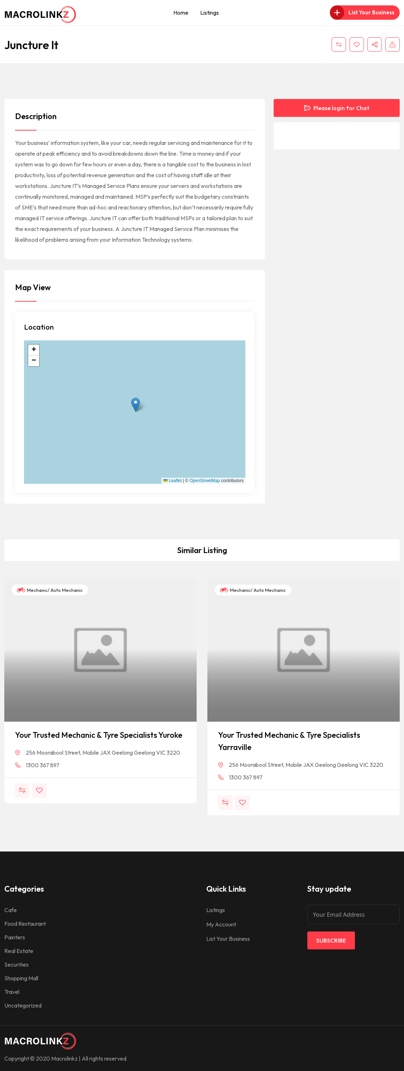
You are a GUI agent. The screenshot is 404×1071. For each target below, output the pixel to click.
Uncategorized (23, 1005)
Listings (209, 12)
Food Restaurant (25, 923)
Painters (14, 937)
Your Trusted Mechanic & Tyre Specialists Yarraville (289, 741)
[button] (135, 404)
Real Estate (18, 950)
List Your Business (228, 938)
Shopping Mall (21, 978)
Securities (16, 964)
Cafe (10, 910)
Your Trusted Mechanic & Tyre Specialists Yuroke (98, 735)
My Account (221, 924)
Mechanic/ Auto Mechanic (50, 590)
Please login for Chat (336, 108)
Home (180, 12)
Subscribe (331, 940)
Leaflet (172, 480)
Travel (11, 991)
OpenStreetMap (204, 480)
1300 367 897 (42, 765)
